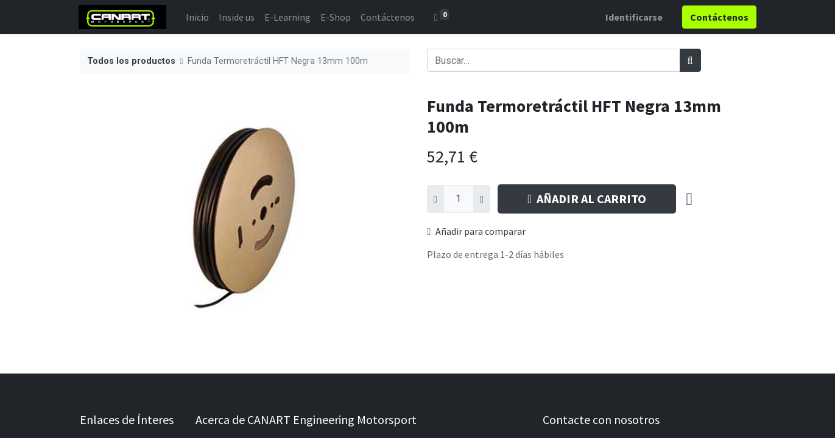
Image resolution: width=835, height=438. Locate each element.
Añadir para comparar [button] (477, 231)
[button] (689, 199)
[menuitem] (198, 17)
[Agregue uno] (481, 199)
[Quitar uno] (435, 199)
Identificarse (633, 17)
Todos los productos (131, 61)
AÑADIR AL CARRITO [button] (586, 198)
